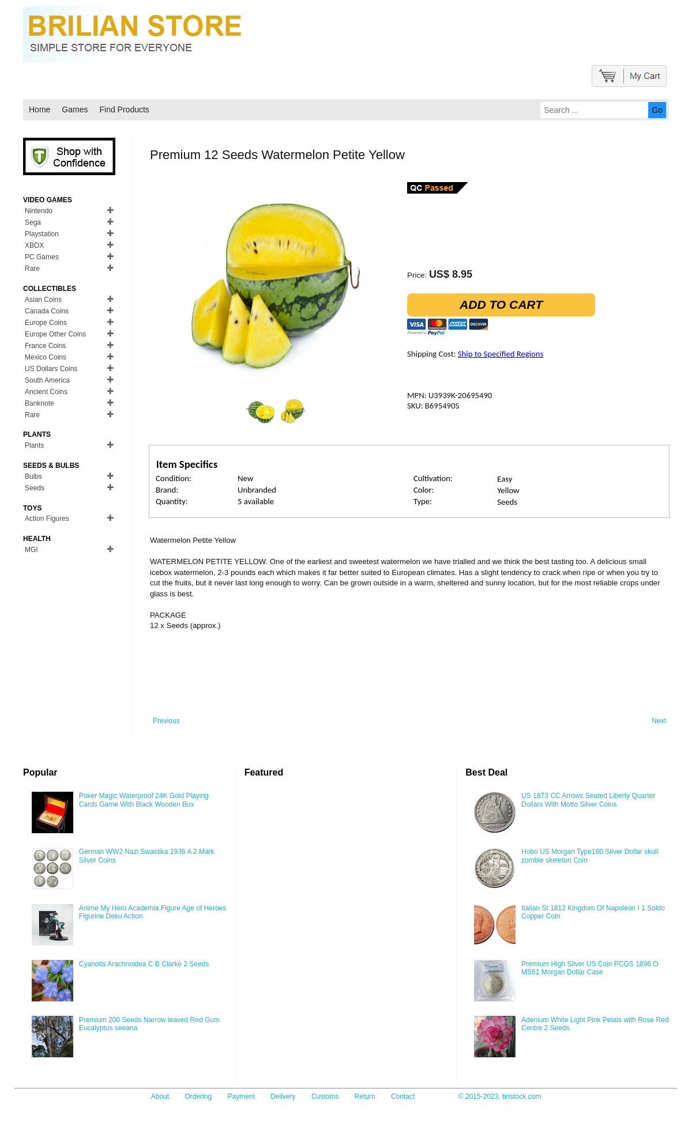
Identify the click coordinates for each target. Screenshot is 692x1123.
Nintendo (38, 211)
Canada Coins (47, 311)
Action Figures (47, 519)
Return (365, 1096)
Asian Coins (43, 300)
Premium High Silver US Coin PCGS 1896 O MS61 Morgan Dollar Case (589, 968)
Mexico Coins (45, 357)
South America (47, 380)
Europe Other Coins (55, 334)
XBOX (34, 245)
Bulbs (33, 476)
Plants (34, 445)
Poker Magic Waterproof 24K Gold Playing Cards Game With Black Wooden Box (144, 800)
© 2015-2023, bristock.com (499, 1096)
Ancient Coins (46, 392)
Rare (32, 268)
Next (659, 721)
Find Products (124, 109)
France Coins (45, 346)
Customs (325, 1096)
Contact (403, 1096)
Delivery (282, 1096)
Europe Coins (46, 323)
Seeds (34, 488)
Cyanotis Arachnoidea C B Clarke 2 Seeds (144, 964)
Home (39, 109)
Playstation (42, 234)
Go (657, 110)
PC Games (42, 257)
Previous (166, 721)
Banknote (39, 403)
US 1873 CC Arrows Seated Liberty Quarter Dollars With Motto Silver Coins (588, 800)
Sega (33, 222)
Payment (241, 1096)
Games (75, 109)
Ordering (198, 1096)
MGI (31, 550)
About (160, 1096)
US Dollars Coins (51, 369)
